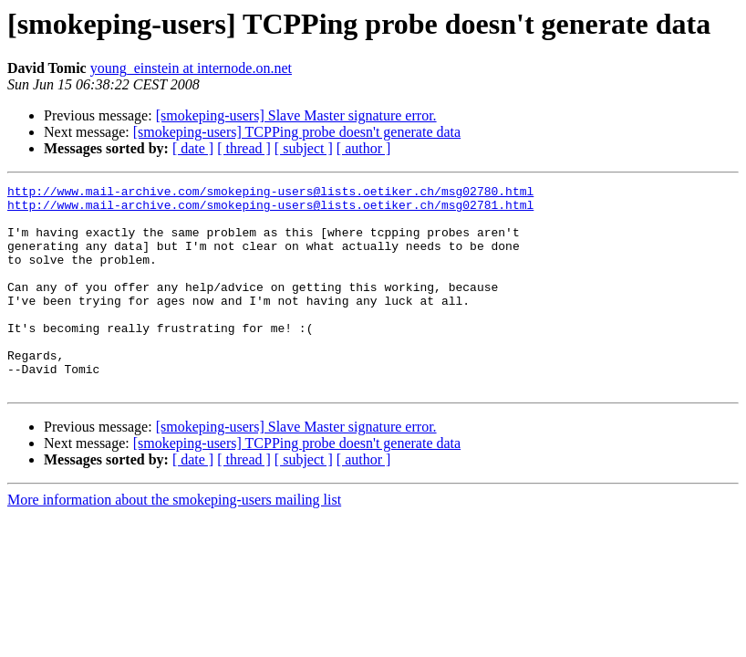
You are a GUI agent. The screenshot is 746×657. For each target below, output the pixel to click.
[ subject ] (304, 148)
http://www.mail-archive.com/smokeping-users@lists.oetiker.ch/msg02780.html (270, 193)
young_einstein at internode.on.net (191, 68)
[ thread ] (244, 148)
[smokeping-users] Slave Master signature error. (296, 115)
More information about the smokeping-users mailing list (174, 540)
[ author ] (364, 148)
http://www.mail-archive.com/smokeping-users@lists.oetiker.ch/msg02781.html (270, 210)
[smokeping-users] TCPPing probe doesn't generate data (297, 132)
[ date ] (192, 148)
